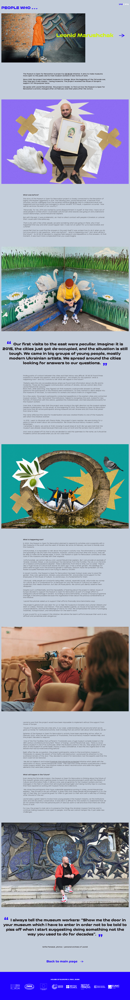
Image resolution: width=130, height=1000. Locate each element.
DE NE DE (68, 83)
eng (127, 4)
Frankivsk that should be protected (64, 770)
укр (121, 4)
